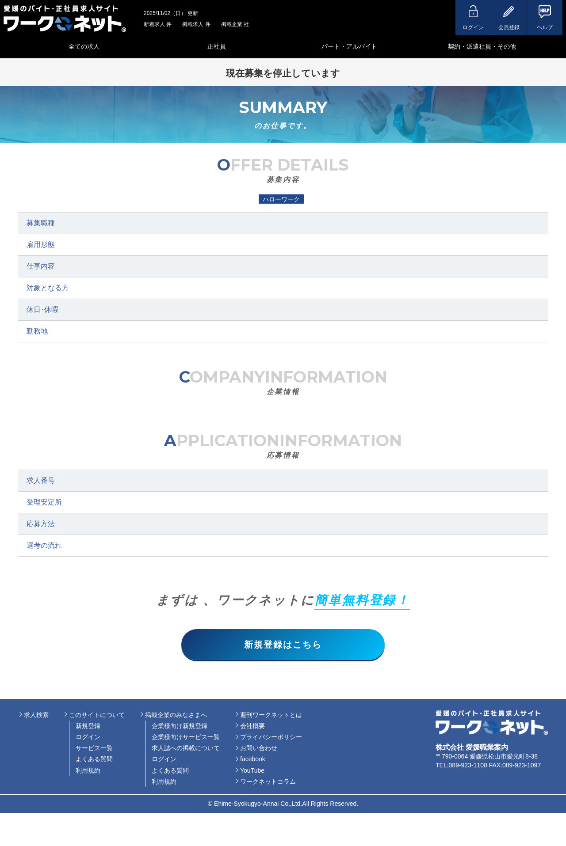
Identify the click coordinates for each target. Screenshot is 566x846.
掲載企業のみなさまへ (176, 714)
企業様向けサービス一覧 (186, 737)
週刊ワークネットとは (271, 714)
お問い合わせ (258, 748)
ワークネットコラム (268, 781)
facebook (252, 759)
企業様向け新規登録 (179, 726)
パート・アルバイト (349, 46)
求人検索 (36, 714)
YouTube (252, 770)
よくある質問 (94, 759)
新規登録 (88, 726)
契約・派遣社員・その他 (482, 46)
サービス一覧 (94, 748)
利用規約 (88, 770)
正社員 (216, 46)
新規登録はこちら (283, 644)
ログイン (88, 737)
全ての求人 (84, 46)
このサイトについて (97, 714)
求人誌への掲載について (186, 748)
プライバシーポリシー (271, 737)
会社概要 (252, 726)
